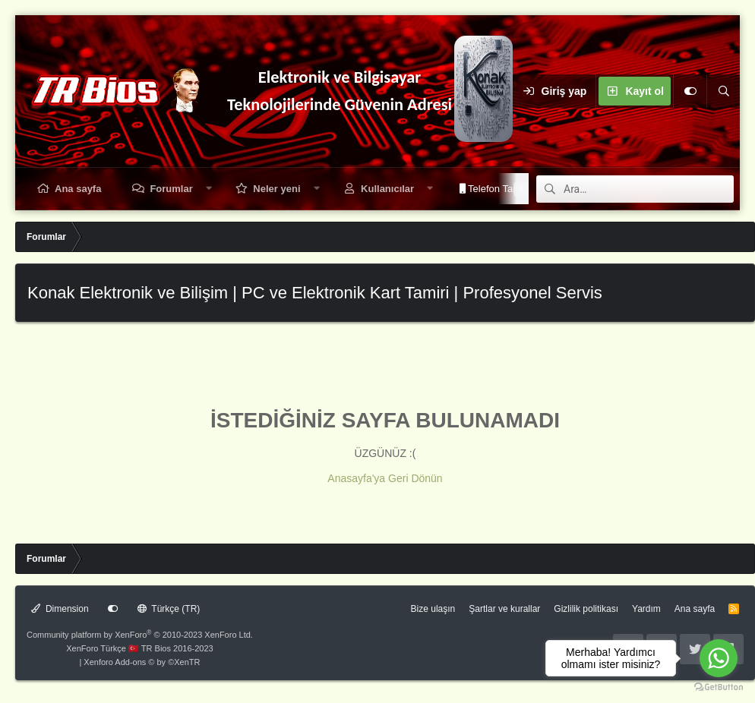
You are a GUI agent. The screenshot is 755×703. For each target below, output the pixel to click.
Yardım (646, 609)
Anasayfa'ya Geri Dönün (384, 478)
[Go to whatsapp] (719, 658)
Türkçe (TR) (169, 609)
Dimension (60, 609)
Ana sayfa (78, 188)
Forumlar (171, 188)
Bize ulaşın (433, 609)
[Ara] (723, 91)
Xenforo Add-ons (142, 662)
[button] (208, 188)
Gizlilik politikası (586, 609)
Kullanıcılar (387, 188)
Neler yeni (276, 188)
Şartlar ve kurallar (504, 609)
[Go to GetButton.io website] (718, 687)
